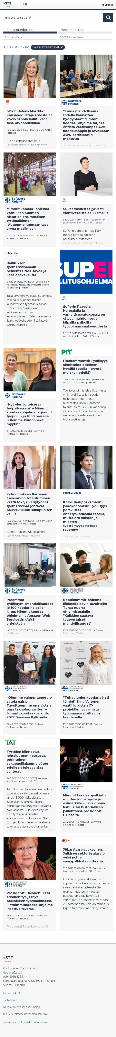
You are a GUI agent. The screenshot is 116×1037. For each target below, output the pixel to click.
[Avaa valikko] (26, 4)
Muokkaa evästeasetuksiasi (21, 1007)
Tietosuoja (10, 1000)
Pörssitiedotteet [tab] (72, 30)
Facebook (10, 993)
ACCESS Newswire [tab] (71, 37)
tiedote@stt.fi (12, 972)
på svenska (40, 1022)
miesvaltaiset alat (48, 47)
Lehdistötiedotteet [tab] (19, 30)
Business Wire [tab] (13, 37)
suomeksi (9, 1022)
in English (24, 1022)
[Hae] (53, 17)
